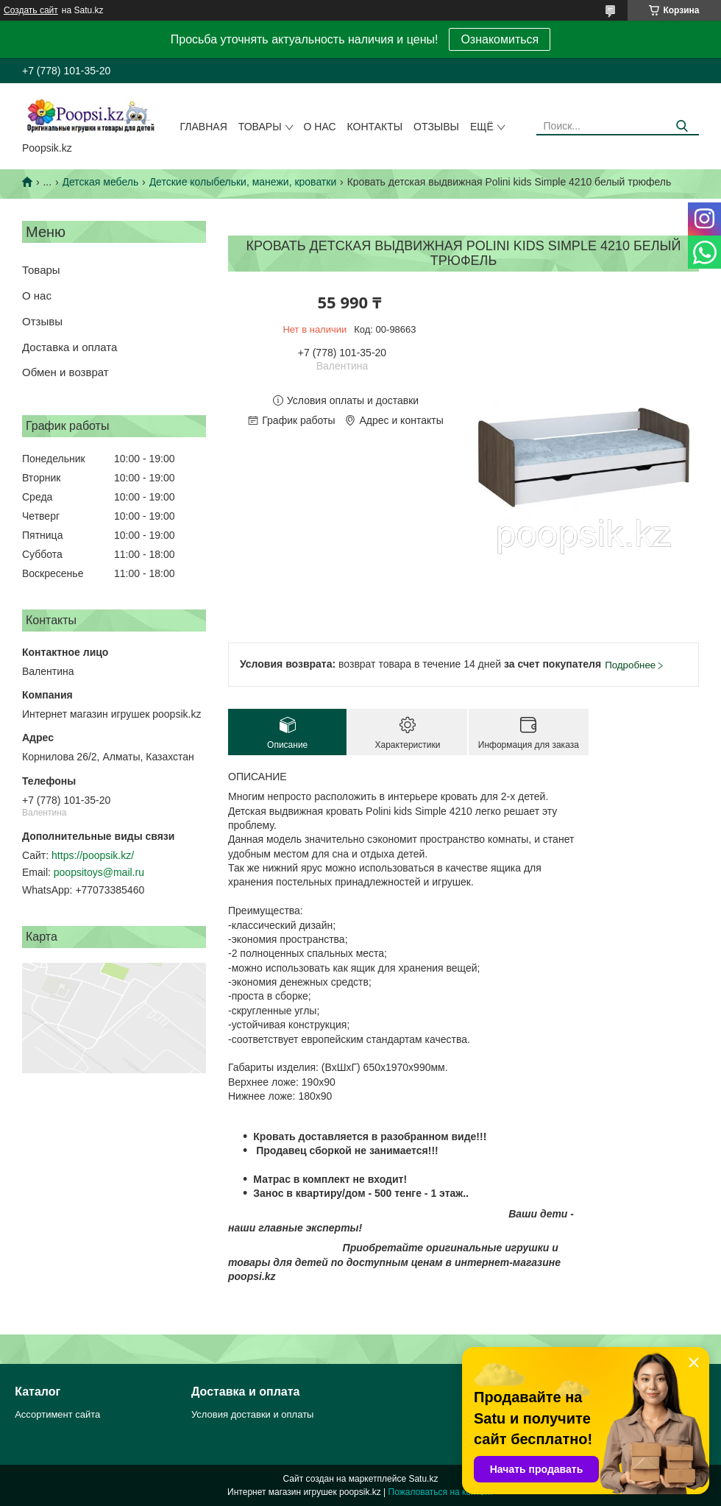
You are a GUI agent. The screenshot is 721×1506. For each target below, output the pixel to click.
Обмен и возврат (65, 372)
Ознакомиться (500, 39)
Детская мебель (101, 182)
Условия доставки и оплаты (252, 1414)
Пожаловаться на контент (441, 1492)
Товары (260, 126)
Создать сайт (31, 10)
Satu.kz (423, 1479)
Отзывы (436, 126)
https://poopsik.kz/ (93, 855)
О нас (320, 126)
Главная (203, 126)
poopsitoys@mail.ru (99, 872)
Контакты (375, 126)
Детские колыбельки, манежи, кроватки (243, 182)
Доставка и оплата (69, 347)
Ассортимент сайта (57, 1414)
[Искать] (682, 126)
